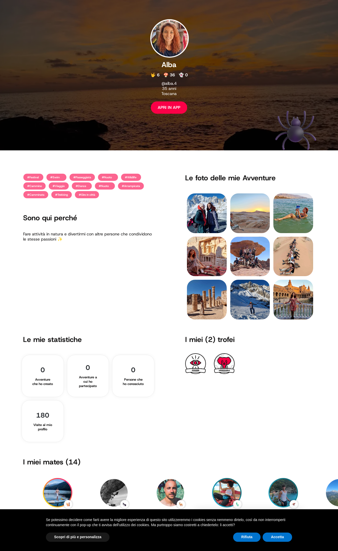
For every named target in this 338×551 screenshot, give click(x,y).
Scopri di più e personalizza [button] (77, 537)
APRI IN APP (169, 107)
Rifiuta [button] (247, 537)
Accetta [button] (277, 537)
